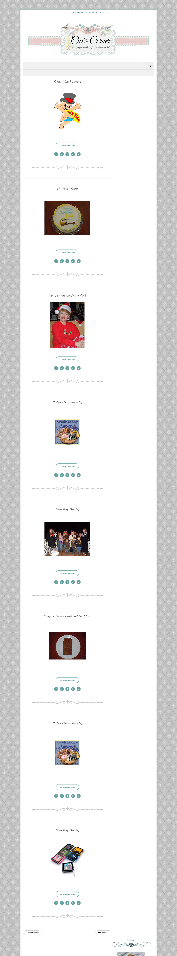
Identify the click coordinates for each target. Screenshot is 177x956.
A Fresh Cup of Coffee (128, 412)
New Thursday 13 (126, 428)
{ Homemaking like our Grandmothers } (128, 422)
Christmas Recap (66, 187)
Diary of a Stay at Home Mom (132, 419)
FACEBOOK (89, 12)
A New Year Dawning (66, 82)
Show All (148, 450)
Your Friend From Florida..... (131, 398)
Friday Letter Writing (132, 635)
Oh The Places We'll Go (128, 407)
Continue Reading (66, 144)
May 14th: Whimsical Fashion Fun (132, 400)
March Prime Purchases (133, 655)
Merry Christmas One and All (66, 293)
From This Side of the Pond (131, 405)
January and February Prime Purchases (138, 615)
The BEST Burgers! (126, 437)
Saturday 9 (124, 383)
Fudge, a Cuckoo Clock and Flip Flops (66, 610)
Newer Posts (33, 922)
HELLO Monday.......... (133, 476)
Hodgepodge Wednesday (66, 398)
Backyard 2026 (125, 392)
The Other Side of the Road (131, 376)
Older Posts (99, 922)
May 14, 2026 (124, 430)
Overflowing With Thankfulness (133, 442)
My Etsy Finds (130, 536)
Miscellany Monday (66, 504)
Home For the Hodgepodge (130, 414)
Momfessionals (126, 435)
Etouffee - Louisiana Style (134, 496)
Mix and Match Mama (128, 390)
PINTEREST (100, 12)
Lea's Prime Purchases (133, 516)
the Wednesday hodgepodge (131, 445)
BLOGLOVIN (78, 12)
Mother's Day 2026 (126, 378)
